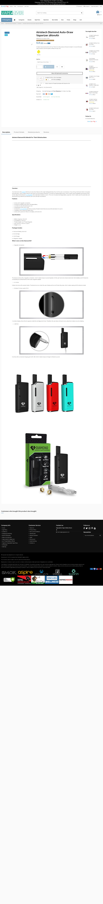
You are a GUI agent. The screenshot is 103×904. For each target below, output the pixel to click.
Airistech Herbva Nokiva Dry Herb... (93, 100)
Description (6, 132)
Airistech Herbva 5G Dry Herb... (94, 108)
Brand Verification (6, 535)
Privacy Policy (33, 529)
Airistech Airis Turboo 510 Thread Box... (94, 51)
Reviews (46, 132)
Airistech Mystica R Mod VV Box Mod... (93, 92)
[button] (21, 20)
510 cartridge (23, 208)
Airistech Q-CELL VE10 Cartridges (53, 77)
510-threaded (29, 195)
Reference (38, 38)
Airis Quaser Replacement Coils (93, 59)
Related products (34, 132)
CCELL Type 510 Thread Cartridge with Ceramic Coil (57, 83)
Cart (101, 6)
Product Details (19, 132)
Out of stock (49, 66)
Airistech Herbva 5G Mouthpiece (94, 36)
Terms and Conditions (35, 531)
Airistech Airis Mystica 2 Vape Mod (94, 84)
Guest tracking (33, 541)
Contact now (46, 99)
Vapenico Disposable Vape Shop (10, 543)
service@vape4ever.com (63, 532)
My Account (20, 6)
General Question (34, 535)
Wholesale (4, 544)
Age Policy (4, 529)
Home (11, 6)
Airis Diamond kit (47, 87)
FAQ (15, 6)
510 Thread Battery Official (8, 541)
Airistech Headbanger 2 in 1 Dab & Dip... (93, 67)
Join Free (26, 6)
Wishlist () (79, 6)
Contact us (4, 531)
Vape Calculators (95, 6)
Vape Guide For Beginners (8, 539)
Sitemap (4, 546)
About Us (32, 527)
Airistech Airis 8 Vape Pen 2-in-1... (94, 77)
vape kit (24, 192)
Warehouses (33, 533)
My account (32, 539)
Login (31, 537)
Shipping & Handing (7, 533)
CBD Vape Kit (40, 87)
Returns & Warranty (7, 537)
